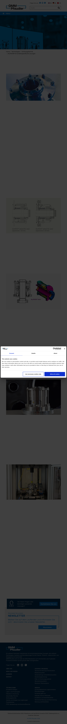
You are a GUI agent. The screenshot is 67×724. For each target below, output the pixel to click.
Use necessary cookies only (33, 374)
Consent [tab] (11, 353)
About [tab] (55, 353)
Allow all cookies (55, 374)
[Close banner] (64, 348)
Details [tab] (33, 353)
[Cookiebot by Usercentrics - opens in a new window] (54, 349)
